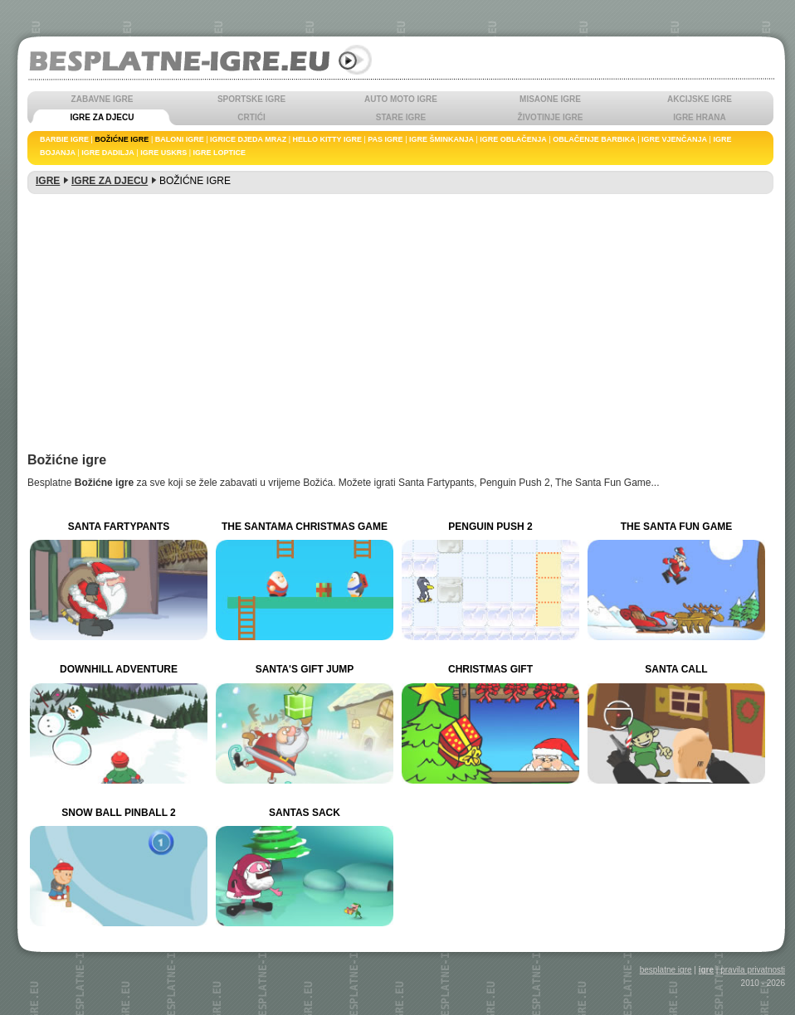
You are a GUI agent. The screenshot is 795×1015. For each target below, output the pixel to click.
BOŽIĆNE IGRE (122, 139)
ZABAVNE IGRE (102, 99)
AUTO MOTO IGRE (400, 99)
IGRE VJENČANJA (674, 139)
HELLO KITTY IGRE (327, 139)
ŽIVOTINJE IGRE (550, 117)
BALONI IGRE (179, 139)
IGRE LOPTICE (219, 152)
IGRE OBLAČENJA (513, 139)
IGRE (48, 181)
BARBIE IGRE (64, 139)
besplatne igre (666, 969)
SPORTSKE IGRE (251, 99)
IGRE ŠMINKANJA (441, 139)
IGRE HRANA (699, 117)
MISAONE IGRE (550, 99)
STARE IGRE (401, 117)
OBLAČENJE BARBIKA (594, 139)
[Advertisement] (400, 329)
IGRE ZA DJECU (102, 117)
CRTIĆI (251, 117)
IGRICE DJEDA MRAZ (248, 139)
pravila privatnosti (752, 969)
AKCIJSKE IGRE (699, 99)
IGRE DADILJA (107, 152)
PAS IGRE (385, 139)
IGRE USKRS (163, 152)
